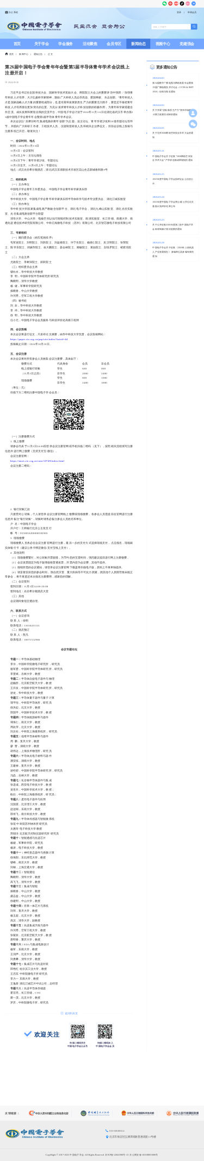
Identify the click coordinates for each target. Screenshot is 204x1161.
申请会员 (192, 12)
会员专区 (114, 44)
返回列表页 (68, 1013)
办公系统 (11, 12)
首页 (17, 44)
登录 (179, 12)
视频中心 (163, 44)
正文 (50, 54)
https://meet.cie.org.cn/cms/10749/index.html (37, 461)
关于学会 (41, 44)
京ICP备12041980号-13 (116, 1154)
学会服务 (65, 44)
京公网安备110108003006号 (143, 1154)
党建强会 (187, 44)
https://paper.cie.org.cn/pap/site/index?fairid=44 (39, 339)
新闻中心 (23, 54)
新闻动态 (138, 44)
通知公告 (38, 54)
